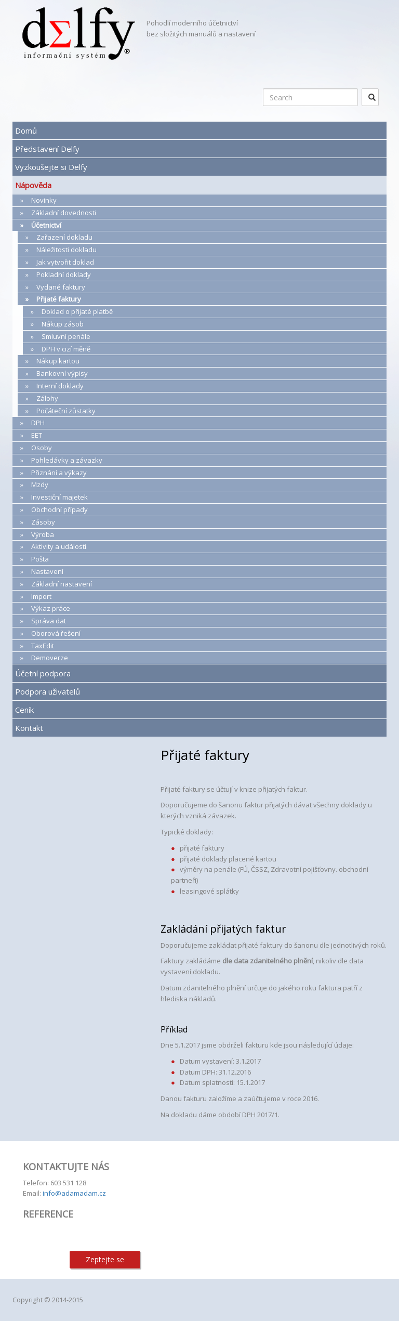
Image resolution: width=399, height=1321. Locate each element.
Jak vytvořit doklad (65, 262)
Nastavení (47, 571)
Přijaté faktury (58, 299)
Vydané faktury (60, 287)
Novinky (44, 200)
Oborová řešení (56, 633)
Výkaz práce (50, 608)
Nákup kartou (57, 360)
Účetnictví (46, 225)
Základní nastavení (61, 583)
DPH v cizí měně (66, 349)
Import (41, 596)
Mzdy (39, 484)
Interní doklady (60, 385)
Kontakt (29, 728)
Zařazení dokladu (64, 237)
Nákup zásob (63, 324)
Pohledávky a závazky (66, 460)
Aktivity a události (58, 546)
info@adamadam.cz (74, 1193)
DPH (38, 422)
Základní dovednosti (63, 212)
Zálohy (47, 398)
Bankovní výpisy (62, 373)
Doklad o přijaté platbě (77, 311)
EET (36, 435)
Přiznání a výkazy (59, 472)
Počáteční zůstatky (66, 410)
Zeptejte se (105, 1259)
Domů (26, 130)
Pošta (40, 559)
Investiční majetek (59, 497)
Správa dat (48, 620)
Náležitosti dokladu (66, 249)
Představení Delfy (47, 148)
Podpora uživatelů (47, 691)
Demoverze (49, 657)
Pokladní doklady (63, 274)
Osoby (41, 447)
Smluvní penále (66, 336)
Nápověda (33, 185)
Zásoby (43, 522)
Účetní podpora (43, 673)
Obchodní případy (59, 509)
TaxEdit (42, 645)
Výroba (42, 534)
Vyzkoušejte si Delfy (51, 167)
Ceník (24, 709)
